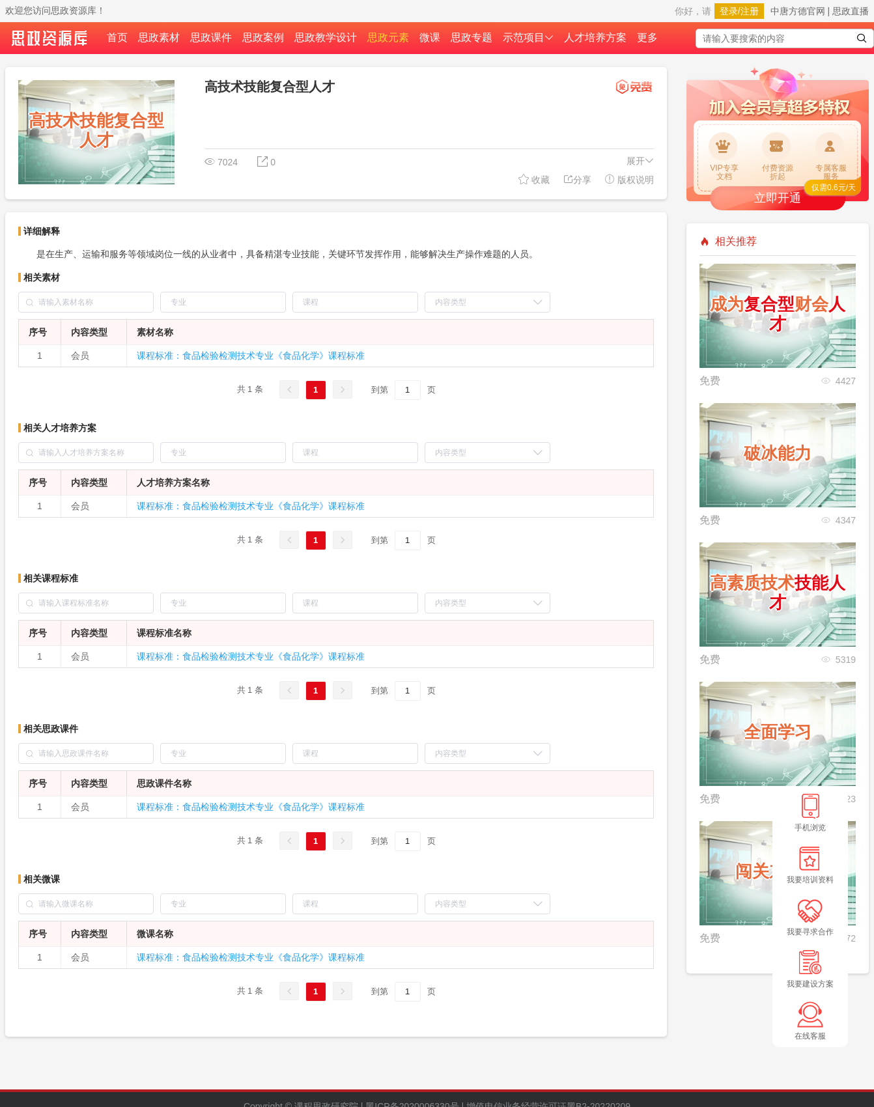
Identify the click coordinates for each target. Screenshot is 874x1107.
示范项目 (528, 37)
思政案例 (263, 37)
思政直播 (850, 11)
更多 (647, 37)
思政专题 (471, 37)
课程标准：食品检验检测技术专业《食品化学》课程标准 (251, 355)
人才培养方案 (595, 37)
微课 (429, 37)
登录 (729, 11)
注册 (749, 11)
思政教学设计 (325, 37)
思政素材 (159, 37)
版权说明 (629, 179)
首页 (117, 37)
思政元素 (388, 37)
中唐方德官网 (797, 11)
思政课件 (211, 37)
